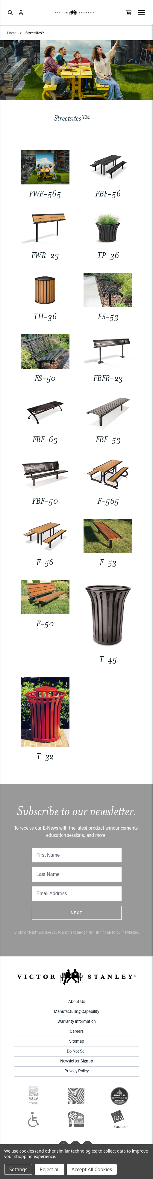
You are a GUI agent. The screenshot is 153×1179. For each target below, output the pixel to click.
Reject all (49, 1169)
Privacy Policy (76, 1070)
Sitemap (76, 1041)
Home (11, 32)
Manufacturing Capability (76, 1011)
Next (77, 912)
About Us (76, 1001)
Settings (18, 1169)
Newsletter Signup (76, 1060)
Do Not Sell (76, 1050)
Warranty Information (76, 1021)
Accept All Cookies (92, 1169)
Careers (77, 1031)
